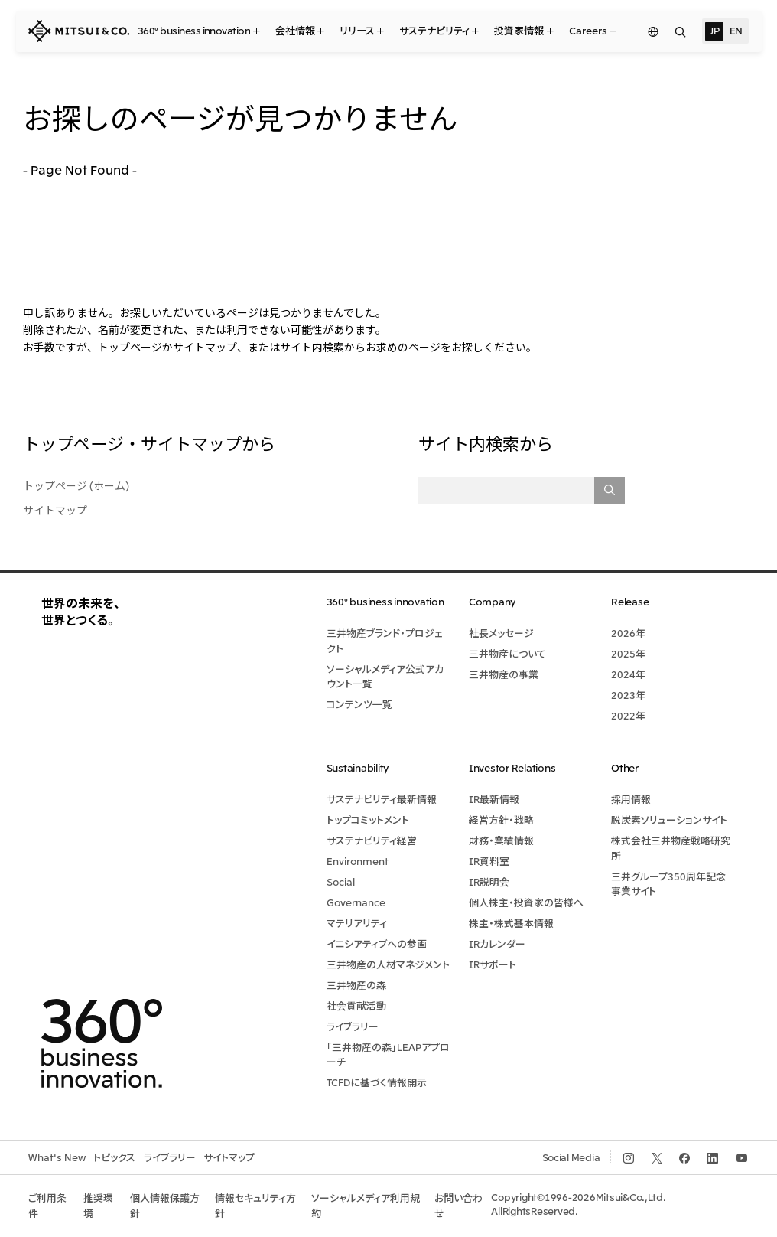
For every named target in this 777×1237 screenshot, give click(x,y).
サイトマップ (55, 509)
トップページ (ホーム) (76, 485)
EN (736, 30)
